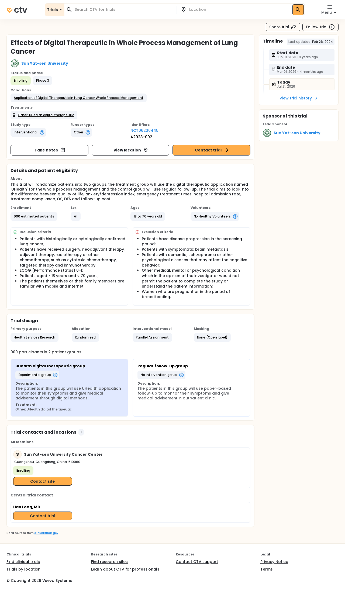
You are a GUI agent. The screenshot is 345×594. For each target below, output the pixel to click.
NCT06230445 (144, 130)
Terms (266, 569)
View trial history (299, 98)
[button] (79, 98)
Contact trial (212, 150)
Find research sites (109, 561)
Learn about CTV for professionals (125, 569)
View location (131, 150)
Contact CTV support (197, 561)
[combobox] (124, 10)
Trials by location (23, 569)
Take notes (49, 150)
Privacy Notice (274, 561)
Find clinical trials (23, 561)
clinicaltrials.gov (46, 533)
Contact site (42, 481)
